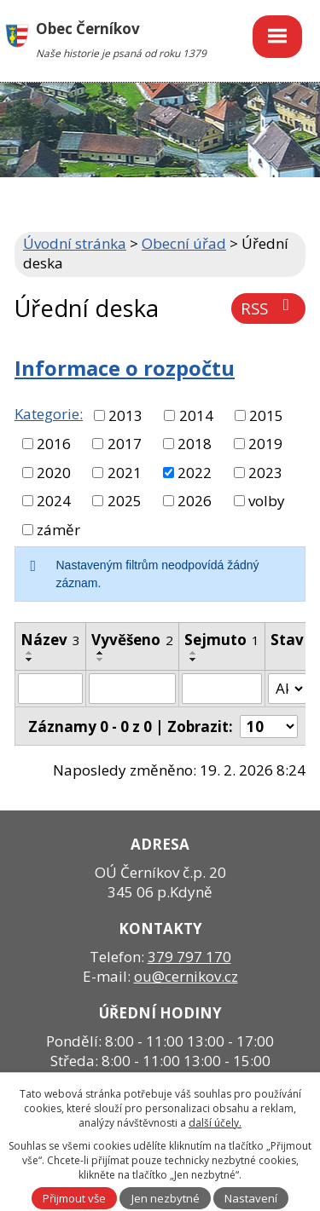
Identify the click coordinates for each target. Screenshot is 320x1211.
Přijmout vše (74, 1198)
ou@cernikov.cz (186, 976)
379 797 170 (189, 956)
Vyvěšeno (132, 639)
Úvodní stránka (74, 243)
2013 (125, 415)
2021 (125, 472)
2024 (54, 500)
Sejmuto (221, 639)
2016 (54, 443)
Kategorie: (49, 414)
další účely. (215, 1123)
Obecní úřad (184, 243)
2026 (194, 500)
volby (266, 500)
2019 (265, 443)
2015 (266, 415)
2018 (194, 443)
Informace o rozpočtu (125, 368)
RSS (268, 308)
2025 (125, 500)
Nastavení (250, 1198)
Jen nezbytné (165, 1198)
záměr (58, 529)
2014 (196, 415)
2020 (54, 472)
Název (50, 639)
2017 (125, 443)
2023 (265, 472)
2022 (194, 472)
